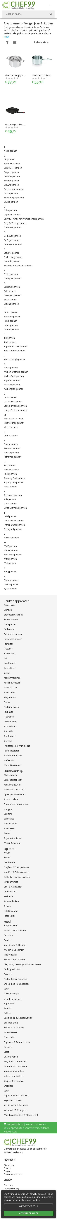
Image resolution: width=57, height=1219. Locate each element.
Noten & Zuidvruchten (15, 959)
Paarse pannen (11, 444)
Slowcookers (10, 721)
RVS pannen (9, 465)
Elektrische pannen (13, 639)
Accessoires (9, 605)
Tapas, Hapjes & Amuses (16, 1095)
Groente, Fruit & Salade (15, 1066)
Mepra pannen (11, 427)
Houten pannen (11, 329)
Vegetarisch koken (13, 1100)
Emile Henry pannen (13, 257)
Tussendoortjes (11, 993)
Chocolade (9, 1037)
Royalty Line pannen (14, 482)
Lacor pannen (10, 397)
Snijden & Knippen (13, 838)
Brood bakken (10, 1032)
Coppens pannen (12, 214)
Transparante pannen (14, 524)
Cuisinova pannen (12, 227)
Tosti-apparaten (11, 750)
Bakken (7, 1013)
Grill (5, 658)
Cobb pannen (10, 210)
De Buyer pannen (12, 235)
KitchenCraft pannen (14, 376)
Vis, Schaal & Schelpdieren (16, 1105)
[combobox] (28, 14)
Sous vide (8, 731)
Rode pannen (10, 473)
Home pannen (11, 325)
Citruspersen (10, 624)
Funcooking (9, 653)
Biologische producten (15, 930)
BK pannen (9, 159)
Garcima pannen (12, 286)
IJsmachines (9, 668)
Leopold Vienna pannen (15, 405)
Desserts (8, 1047)
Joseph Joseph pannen (15, 359)
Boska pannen (11, 193)
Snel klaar (8, 1085)
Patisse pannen (11, 452)
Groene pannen (11, 303)
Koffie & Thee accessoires (17, 877)
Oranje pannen (11, 435)
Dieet (6, 1051)
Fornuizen (8, 643)
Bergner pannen (11, 172)
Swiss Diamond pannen (15, 507)
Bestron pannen (11, 180)
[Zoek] (51, 14)
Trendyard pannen (13, 529)
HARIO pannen (11, 312)
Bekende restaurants (14, 1027)
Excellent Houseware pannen (18, 265)
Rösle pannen (10, 486)
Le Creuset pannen (13, 401)
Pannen (7, 833)
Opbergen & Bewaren (14, 794)
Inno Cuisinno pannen (14, 350)
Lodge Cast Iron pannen (15, 410)
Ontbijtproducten (12, 969)
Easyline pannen (11, 252)
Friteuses (8, 648)
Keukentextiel (10, 823)
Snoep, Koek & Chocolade (16, 983)
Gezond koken (11, 1056)
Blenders (8, 609)
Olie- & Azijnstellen (13, 886)
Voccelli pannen (11, 537)
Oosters (8, 974)
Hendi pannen (10, 320)
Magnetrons (10, 697)
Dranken (8, 940)
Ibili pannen (9, 337)
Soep (6, 988)
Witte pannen (10, 558)
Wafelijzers (9, 760)
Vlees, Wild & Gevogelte (15, 1110)
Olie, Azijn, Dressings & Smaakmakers (22, 964)
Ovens (7, 702)
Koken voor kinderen (14, 1076)
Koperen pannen (12, 380)
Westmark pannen (13, 554)
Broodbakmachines (13, 614)
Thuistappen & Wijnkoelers (17, 745)
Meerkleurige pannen (14, 422)
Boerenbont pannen (13, 189)
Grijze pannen (10, 299)
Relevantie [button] (40, 42)
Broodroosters (11, 619)
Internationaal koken (14, 1071)
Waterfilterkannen (12, 765)
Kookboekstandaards (14, 789)
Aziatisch (8, 1008)
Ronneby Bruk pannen (14, 478)
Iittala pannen (10, 342)
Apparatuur (9, 1003)
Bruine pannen (11, 201)
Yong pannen (10, 571)
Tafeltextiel (9, 915)
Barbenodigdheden (13, 779)
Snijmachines (10, 726)
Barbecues (9, 818)
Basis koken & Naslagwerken (18, 1017)
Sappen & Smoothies (14, 1081)
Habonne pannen (12, 316)
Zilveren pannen (11, 580)
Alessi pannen (10, 150)
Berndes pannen (12, 176)
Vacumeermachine (13, 755)
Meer (6, 36)
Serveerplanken (11, 901)
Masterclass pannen (13, 418)
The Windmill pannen (14, 520)
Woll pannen (10, 563)
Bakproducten (10, 925)
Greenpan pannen (12, 295)
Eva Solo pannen (12, 261)
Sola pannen (10, 499)
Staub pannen (10, 503)
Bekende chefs (11, 1022)
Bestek (7, 857)
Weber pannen (11, 550)
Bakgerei (8, 813)
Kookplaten (9, 692)
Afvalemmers (10, 775)
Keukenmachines (12, 677)
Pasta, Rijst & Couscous (15, 979)
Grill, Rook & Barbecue (15, 1061)
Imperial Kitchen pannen (15, 346)
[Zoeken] (24, 14)
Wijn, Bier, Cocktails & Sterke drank (21, 1115)
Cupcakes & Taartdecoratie (17, 1042)
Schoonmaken (11, 799)
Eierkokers (9, 629)
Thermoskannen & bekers (16, 804)
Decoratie (8, 935)
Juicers (7, 673)
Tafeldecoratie (11, 911)
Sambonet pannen (13, 495)
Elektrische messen (13, 634)
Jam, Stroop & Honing (14, 945)
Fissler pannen (11, 274)
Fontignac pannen (12, 278)
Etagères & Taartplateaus (16, 867)
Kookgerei (9, 828)
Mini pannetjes (11, 881)
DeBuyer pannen (12, 240)
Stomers (8, 741)
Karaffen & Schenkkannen (16, 872)
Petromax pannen (12, 456)
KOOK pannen (11, 367)
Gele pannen (10, 291)
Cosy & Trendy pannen (15, 223)
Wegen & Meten (12, 843)
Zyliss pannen (10, 588)
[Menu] (51, 5)
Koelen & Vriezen (12, 682)
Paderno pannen (12, 448)
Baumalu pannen (12, 163)
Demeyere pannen (13, 244)
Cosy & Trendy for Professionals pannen (24, 218)
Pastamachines (11, 707)
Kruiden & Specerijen (14, 949)
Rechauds (8, 711)
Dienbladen (9, 862)
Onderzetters (10, 891)
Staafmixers (9, 736)
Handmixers (9, 663)
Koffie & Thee (10, 687)
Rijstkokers (9, 716)
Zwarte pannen (11, 584)
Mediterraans (10, 954)
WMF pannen (10, 546)
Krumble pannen (12, 384)
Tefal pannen (10, 516)
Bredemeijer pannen (14, 197)
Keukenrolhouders (13, 784)
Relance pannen (11, 469)
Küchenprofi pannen (13, 388)
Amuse (7, 852)
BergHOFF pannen (13, 167)
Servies (7, 906)
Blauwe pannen (11, 184)
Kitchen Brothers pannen (16, 371)
